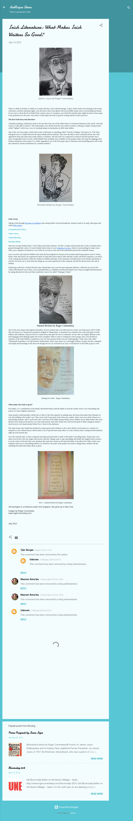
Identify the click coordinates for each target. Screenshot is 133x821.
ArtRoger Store (21, 7)
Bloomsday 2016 (16, 768)
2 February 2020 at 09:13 (50, 559)
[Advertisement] (121, 64)
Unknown (34, 559)
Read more (97, 758)
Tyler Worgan (26, 550)
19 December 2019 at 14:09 (51, 579)
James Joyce (13, 233)
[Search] (129, 8)
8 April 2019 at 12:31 (43, 550)
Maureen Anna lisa (29, 579)
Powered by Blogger (66, 807)
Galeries (73, 813)
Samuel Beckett (14, 238)
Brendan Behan (14, 242)
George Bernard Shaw (17, 229)
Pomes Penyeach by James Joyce (25, 733)
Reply (23, 573)
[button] (101, 25)
